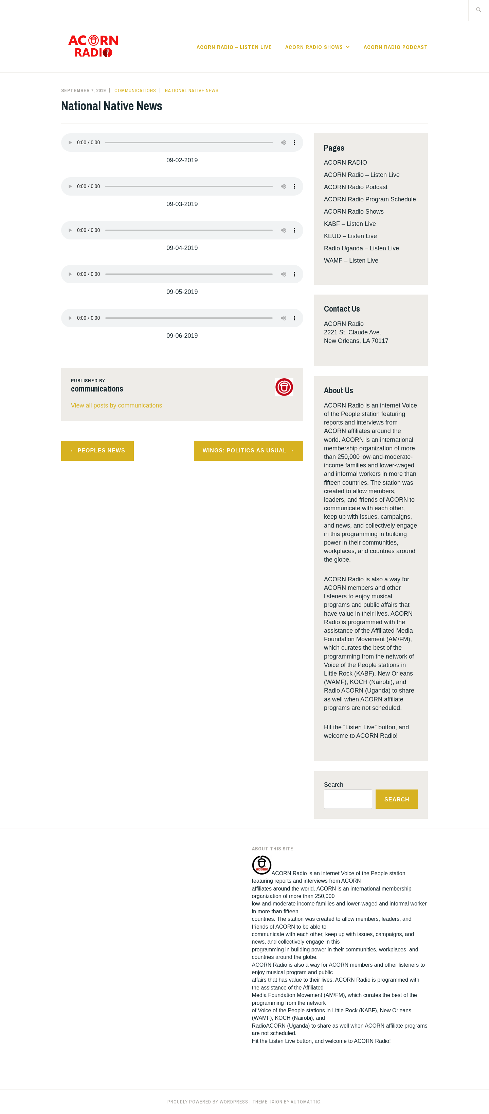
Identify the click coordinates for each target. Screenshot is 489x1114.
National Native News (192, 90)
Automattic (306, 1102)
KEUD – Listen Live (350, 236)
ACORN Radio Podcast (396, 47)
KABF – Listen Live (350, 223)
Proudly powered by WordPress (207, 1102)
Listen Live (282, 1041)
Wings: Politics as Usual (245, 450)
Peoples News (101, 450)
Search (333, 784)
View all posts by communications (116, 405)
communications (135, 90)
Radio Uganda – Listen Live (361, 248)
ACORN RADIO (345, 162)
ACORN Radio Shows (314, 47)
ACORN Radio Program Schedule (370, 199)
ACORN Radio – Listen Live (234, 47)
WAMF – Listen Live (351, 260)
